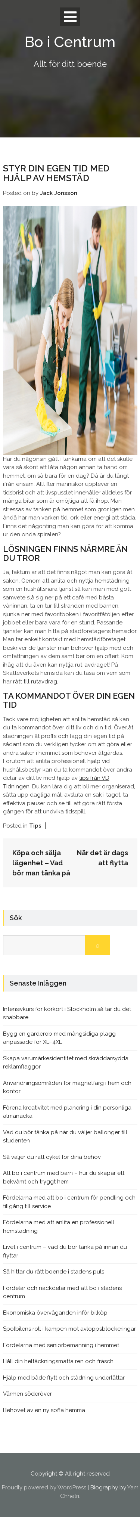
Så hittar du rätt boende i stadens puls (53, 1271)
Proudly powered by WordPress (44, 1487)
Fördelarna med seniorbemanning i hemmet (61, 1345)
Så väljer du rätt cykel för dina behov (52, 1157)
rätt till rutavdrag (35, 681)
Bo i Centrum (70, 41)
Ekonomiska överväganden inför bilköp (55, 1312)
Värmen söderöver (27, 1393)
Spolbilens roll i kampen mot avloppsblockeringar (69, 1328)
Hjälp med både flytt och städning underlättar (64, 1377)
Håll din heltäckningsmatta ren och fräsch (58, 1361)
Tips (35, 825)
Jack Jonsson (58, 193)
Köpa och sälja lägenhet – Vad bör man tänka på (41, 863)
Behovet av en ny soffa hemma (44, 1410)
